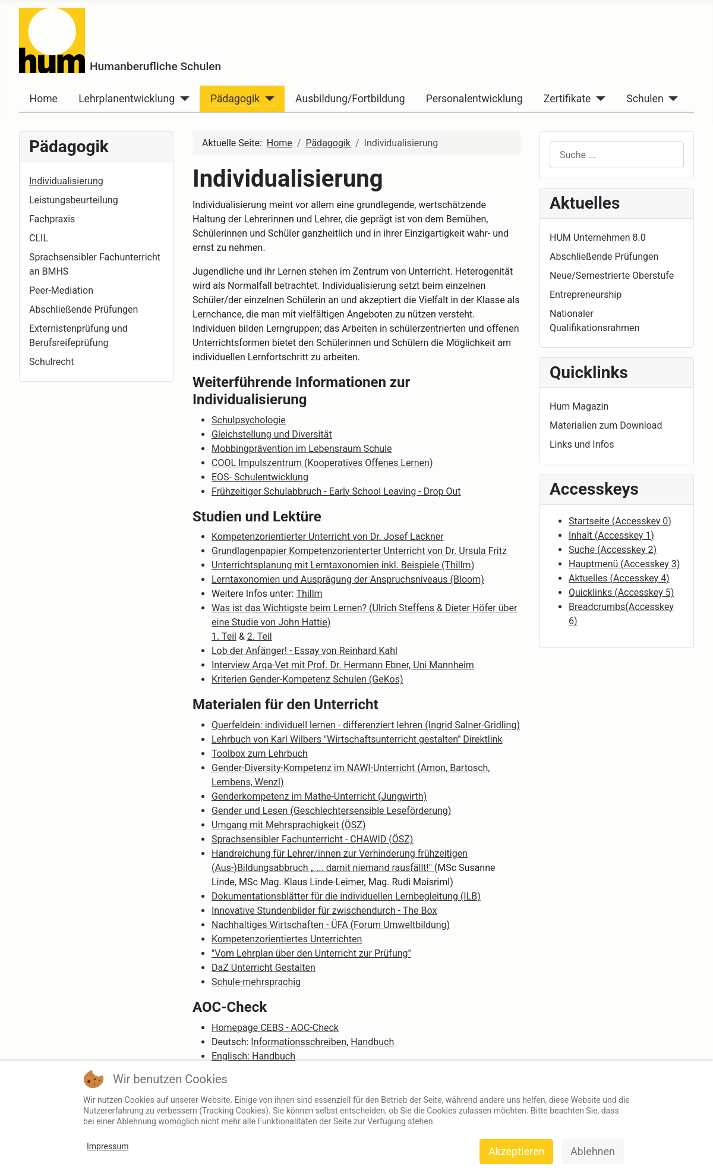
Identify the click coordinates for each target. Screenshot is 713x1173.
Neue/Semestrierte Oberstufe (612, 275)
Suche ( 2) (613, 549)
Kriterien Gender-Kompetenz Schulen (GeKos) (307, 679)
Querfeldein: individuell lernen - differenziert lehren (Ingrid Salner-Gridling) (366, 725)
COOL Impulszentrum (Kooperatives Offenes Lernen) (322, 462)
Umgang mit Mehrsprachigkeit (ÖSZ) (288, 825)
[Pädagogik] (267, 98)
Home (44, 99)
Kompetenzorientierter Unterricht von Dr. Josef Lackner (328, 536)
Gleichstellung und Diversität (272, 434)
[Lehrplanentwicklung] (182, 98)
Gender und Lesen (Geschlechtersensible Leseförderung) (331, 810)
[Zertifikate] (598, 98)
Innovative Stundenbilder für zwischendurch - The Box (324, 910)
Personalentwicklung (474, 99)
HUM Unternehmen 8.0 (598, 237)
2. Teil (259, 636)
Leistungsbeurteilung (73, 200)
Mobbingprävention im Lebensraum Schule (302, 448)
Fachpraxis (52, 219)
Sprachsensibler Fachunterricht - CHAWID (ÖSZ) (312, 839)
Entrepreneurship (585, 294)
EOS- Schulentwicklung (260, 477)
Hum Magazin (579, 406)
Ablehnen (592, 1151)
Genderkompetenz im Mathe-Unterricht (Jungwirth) (319, 796)
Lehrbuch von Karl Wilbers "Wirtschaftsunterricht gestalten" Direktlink (357, 739)
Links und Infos (582, 444)
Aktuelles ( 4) (619, 578)
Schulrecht (51, 361)
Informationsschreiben (298, 1042)
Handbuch (372, 1042)
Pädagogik (235, 99)
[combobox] (617, 154)
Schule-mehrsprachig (256, 982)
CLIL (38, 238)
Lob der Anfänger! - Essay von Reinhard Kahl (304, 650)
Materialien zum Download (606, 425)
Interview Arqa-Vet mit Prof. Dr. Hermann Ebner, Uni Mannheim (343, 665)
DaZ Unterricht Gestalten (264, 967)
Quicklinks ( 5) (621, 592)
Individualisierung (66, 181)
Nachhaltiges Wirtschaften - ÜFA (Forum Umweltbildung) (331, 924)
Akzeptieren (516, 1151)
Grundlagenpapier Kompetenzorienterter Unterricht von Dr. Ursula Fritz (359, 550)
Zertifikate (567, 99)
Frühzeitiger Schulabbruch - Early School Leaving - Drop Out (336, 491)
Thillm (309, 593)
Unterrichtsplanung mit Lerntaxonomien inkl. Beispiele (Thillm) (343, 565)
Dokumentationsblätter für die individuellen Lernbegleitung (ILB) (346, 896)
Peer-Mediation (61, 290)
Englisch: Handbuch (253, 1056)
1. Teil (224, 636)
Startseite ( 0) (620, 521)
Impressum (107, 1146)
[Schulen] (671, 98)
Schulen (644, 99)
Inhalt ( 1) (611, 535)
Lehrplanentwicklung (126, 99)
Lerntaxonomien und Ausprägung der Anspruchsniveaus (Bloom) (348, 579)
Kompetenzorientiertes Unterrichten (287, 939)
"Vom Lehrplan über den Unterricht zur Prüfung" (311, 953)
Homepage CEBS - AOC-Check (275, 1027)
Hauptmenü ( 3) (624, 564)
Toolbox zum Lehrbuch (260, 753)
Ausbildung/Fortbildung (350, 99)
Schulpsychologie (249, 420)
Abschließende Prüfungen (83, 309)
